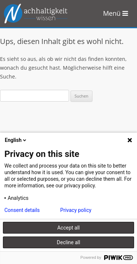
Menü (115, 13)
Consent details (22, 210)
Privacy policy (75, 210)
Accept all (68, 228)
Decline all (68, 242)
